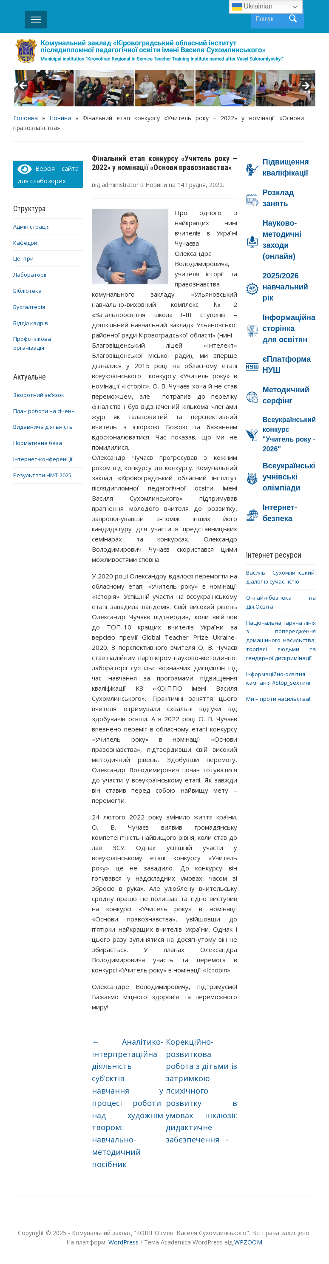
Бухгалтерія (29, 307)
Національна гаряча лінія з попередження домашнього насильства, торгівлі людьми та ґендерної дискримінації (281, 640)
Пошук (293, 18)
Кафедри (25, 243)
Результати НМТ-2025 (42, 475)
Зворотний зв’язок (38, 395)
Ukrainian (252, 7)
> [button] (305, 86)
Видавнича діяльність (43, 427)
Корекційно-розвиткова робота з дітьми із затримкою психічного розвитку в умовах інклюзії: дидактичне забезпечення (201, 1091)
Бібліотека (27, 291)
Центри (23, 258)
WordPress (123, 1242)
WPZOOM (248, 1242)
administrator (120, 185)
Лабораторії (29, 274)
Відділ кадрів (30, 323)
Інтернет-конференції (42, 459)
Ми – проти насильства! (278, 699)
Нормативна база (37, 443)
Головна (25, 118)
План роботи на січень (44, 411)
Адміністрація (31, 226)
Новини (60, 118)
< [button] (23, 86)
